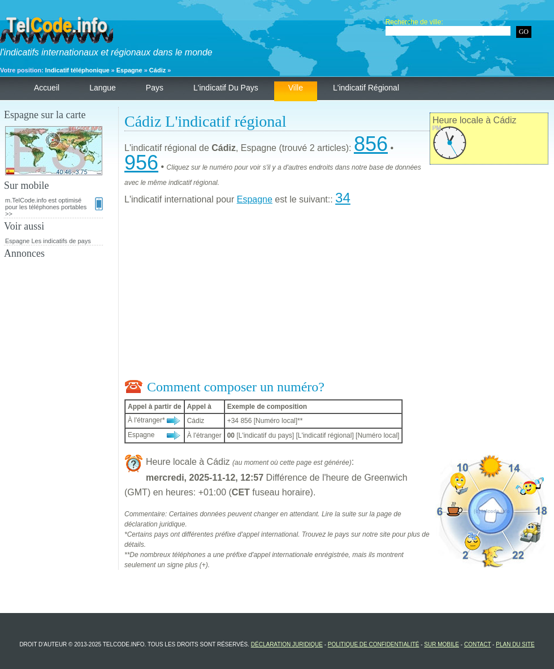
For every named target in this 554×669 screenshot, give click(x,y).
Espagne (129, 70)
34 (342, 197)
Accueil (46, 87)
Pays (154, 87)
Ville (295, 87)
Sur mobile (441, 644)
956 (141, 162)
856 (371, 144)
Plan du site (515, 644)
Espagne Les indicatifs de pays (48, 241)
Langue (102, 87)
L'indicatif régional (366, 87)
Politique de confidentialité (373, 644)
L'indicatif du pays (225, 87)
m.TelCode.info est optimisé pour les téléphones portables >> (54, 207)
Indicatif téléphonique (77, 70)
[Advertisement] (336, 294)
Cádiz (157, 70)
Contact (477, 644)
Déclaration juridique (287, 644)
